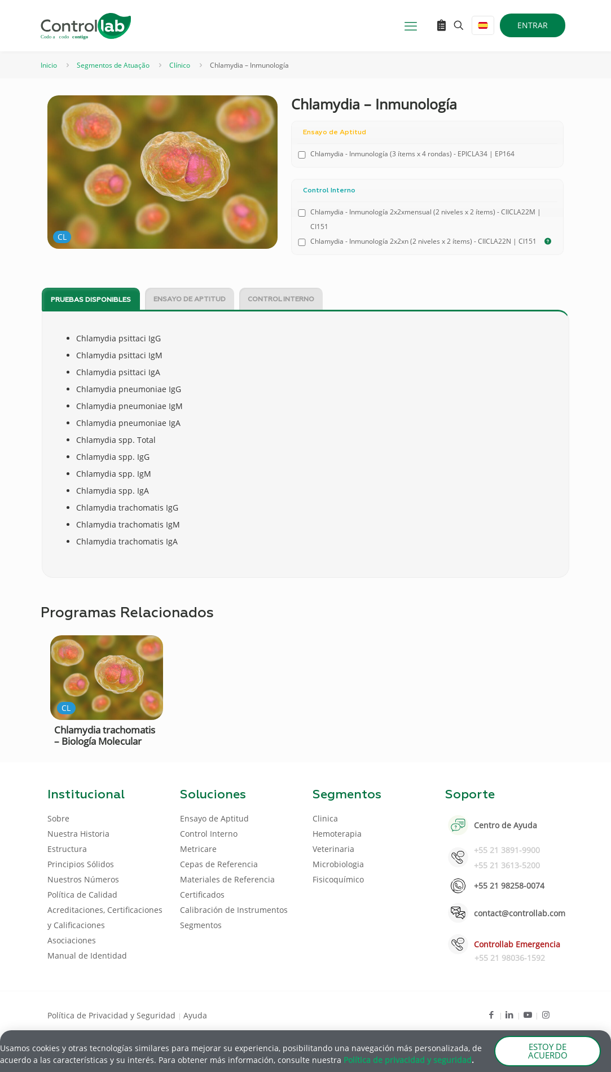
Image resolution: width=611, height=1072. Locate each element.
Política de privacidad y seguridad (408, 1061)
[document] (305, 536)
